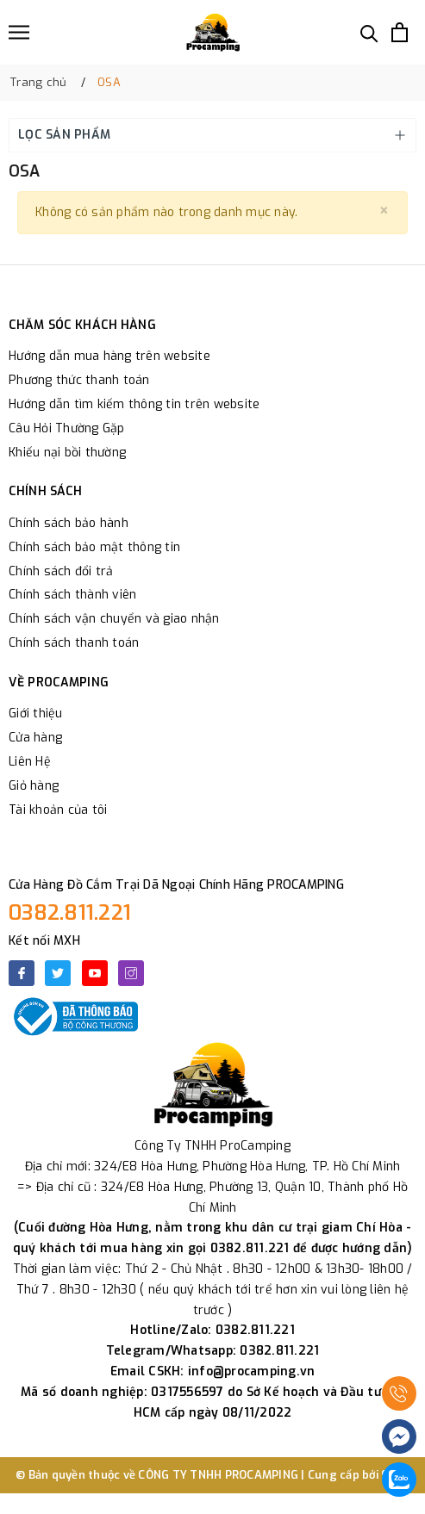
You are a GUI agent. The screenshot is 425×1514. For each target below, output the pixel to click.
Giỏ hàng (34, 786)
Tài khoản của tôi (58, 810)
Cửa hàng (35, 737)
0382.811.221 (70, 913)
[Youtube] (95, 973)
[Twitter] (58, 973)
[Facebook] (21, 973)
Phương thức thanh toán (79, 380)
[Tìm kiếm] (369, 32)
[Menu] (19, 32)
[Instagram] (131, 973)
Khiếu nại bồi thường (67, 452)
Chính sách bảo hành (68, 523)
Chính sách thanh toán (74, 643)
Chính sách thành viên (72, 594)
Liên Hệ (30, 762)
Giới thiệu (36, 713)
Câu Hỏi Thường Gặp (67, 428)
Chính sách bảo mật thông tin (94, 547)
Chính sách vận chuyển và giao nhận (114, 619)
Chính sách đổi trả (61, 571)
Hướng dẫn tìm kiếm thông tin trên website (134, 404)
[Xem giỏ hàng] (399, 32)
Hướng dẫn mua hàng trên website (109, 356)
